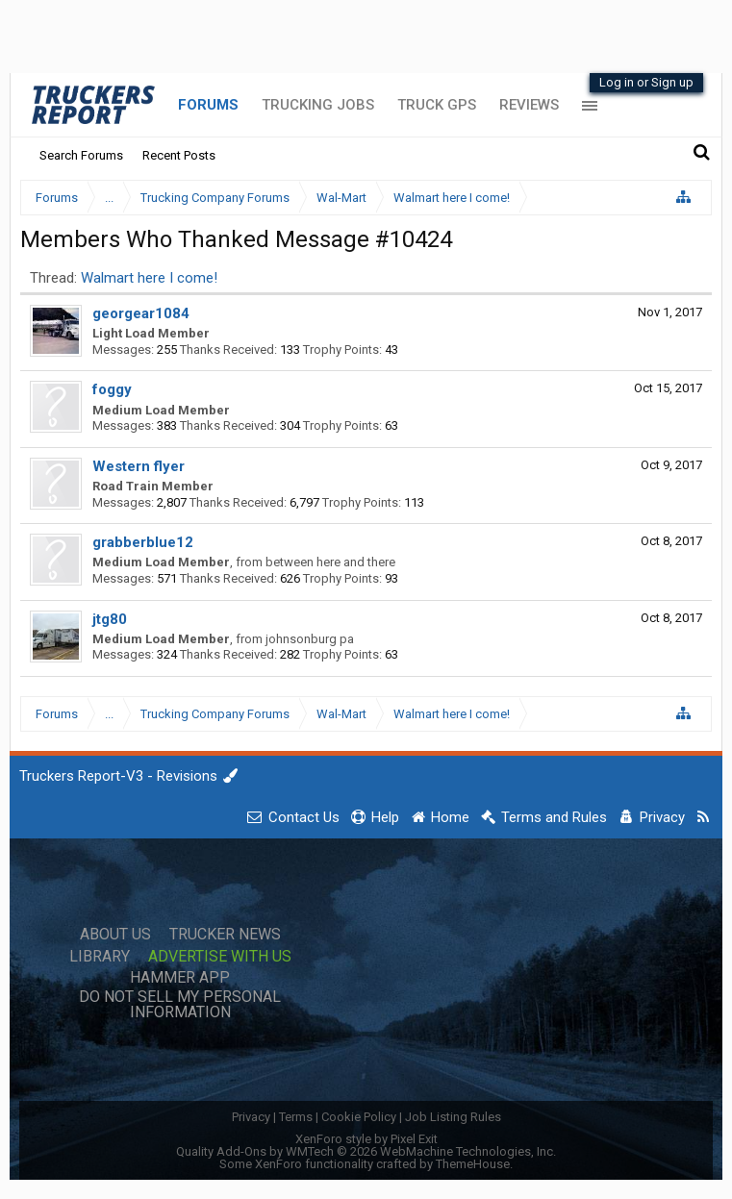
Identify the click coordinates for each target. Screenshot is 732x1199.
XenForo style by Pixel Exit (366, 1139)
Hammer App (180, 978)
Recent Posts (178, 155)
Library (99, 956)
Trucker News (225, 934)
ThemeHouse (473, 1164)
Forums (208, 104)
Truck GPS (436, 104)
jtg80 (109, 619)
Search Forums (81, 155)
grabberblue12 (142, 542)
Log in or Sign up (646, 82)
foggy (112, 389)
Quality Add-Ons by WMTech (366, 1151)
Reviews (529, 104)
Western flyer (138, 466)
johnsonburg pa (309, 639)
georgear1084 (140, 313)
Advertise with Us (219, 956)
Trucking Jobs (318, 104)
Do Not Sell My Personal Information (180, 1004)
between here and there (330, 562)
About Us (115, 934)
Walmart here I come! (149, 278)
